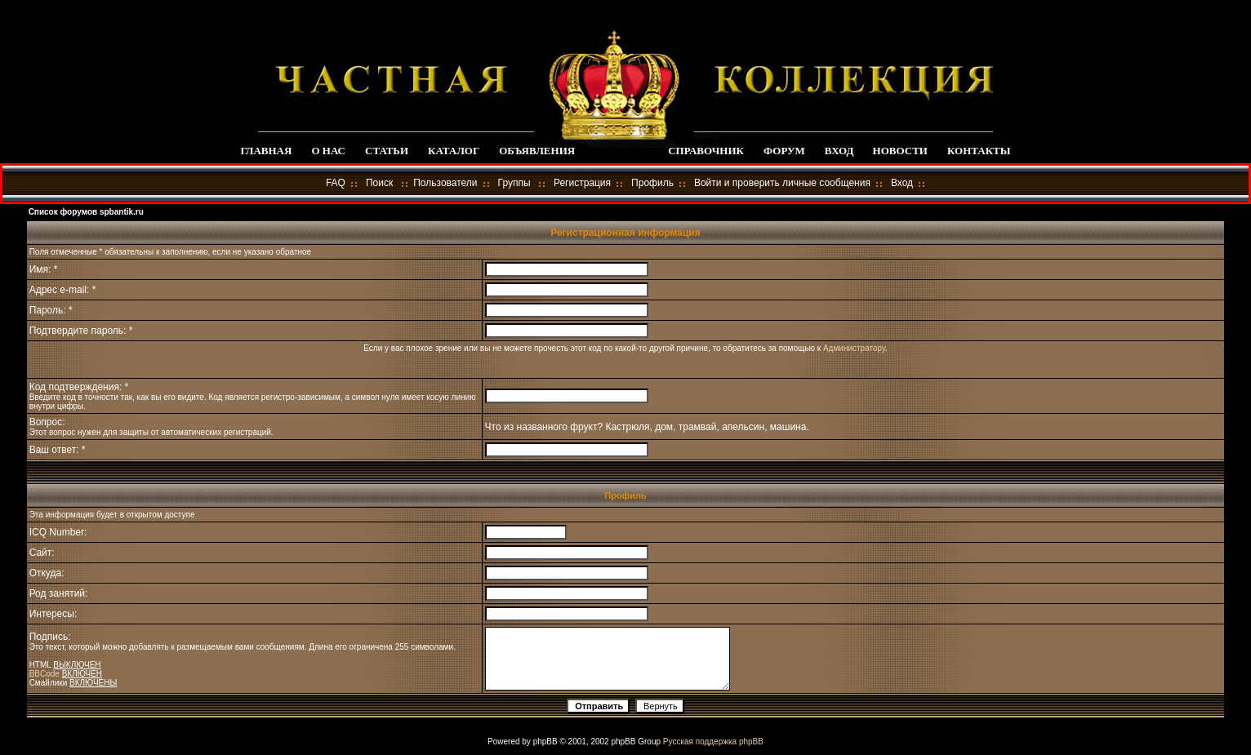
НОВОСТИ (900, 150)
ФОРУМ (784, 150)
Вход (902, 183)
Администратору (854, 348)
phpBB (545, 741)
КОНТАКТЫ (979, 150)
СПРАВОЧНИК (706, 150)
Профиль (652, 183)
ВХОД (839, 150)
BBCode (44, 673)
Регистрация (582, 183)
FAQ (335, 183)
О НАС (328, 150)
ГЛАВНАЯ (266, 150)
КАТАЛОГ (453, 150)
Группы (514, 183)
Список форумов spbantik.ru (86, 211)
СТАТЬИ (386, 150)
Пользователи (445, 183)
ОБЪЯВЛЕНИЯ (537, 150)
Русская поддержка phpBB (713, 741)
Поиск (379, 183)
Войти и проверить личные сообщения (782, 183)
